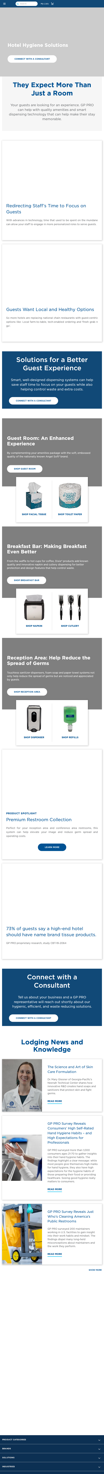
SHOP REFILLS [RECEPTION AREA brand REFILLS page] (70, 737)
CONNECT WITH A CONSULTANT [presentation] (32, 59)
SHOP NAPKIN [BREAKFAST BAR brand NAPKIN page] (34, 626)
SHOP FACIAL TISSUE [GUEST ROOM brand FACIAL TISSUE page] (34, 514)
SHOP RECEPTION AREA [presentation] (27, 692)
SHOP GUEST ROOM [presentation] (25, 469)
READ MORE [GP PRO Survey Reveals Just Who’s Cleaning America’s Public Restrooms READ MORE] (55, 1254)
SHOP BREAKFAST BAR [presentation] (26, 580)
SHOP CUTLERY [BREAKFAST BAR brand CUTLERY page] (70, 626)
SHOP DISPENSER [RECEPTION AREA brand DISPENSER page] (34, 737)
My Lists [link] (45, 4)
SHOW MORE (95, 1270)
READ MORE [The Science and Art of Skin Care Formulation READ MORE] (55, 1101)
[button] (4, 3)
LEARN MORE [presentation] (52, 847)
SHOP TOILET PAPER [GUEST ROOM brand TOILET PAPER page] (70, 514)
